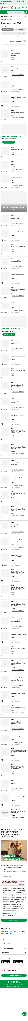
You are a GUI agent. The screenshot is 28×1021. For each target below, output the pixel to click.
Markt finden (8, 334)
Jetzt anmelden (14, 920)
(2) (20, 33)
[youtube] (17, 982)
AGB (7, 984)
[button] (2, 12)
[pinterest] (11, 982)
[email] (14, 876)
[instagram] (14, 982)
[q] (15, 12)
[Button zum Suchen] (25, 12)
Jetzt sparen (8, 142)
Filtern (18, 45)
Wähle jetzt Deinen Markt (11, 16)
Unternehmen (5, 952)
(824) (7, 33)
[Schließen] (26, 16)
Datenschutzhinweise (9, 915)
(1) (20, 29)
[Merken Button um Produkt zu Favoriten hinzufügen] (5, 61)
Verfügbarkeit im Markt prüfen (18, 59)
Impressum (12, 984)
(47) (7, 29)
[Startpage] (4, 8)
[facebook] (8, 982)
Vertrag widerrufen (14, 975)
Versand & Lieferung (7, 948)
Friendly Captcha (21, 884)
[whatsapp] (19, 982)
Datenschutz (19, 984)
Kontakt (4, 939)
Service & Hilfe (6, 944)
